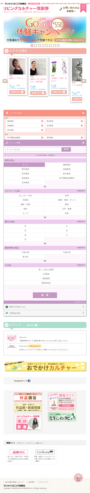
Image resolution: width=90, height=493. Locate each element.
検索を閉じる (78, 302)
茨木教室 (50, 125)
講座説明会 (46, 283)
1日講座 (46, 274)
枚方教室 (10, 130)
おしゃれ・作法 (25, 195)
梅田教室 (10, 121)
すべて (25, 165)
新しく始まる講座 (46, 269)
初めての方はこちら (18, 307)
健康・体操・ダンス (66, 200)
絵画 (67, 195)
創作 (25, 209)
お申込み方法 (15, 313)
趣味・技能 (25, 204)
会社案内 (31, 483)
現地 (67, 213)
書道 (67, 204)
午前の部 (25, 252)
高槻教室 (10, 125)
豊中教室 (50, 121)
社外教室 (25, 182)
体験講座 (46, 278)
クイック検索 (15, 143)
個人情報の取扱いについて (14, 483)
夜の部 (25, 257)
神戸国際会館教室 (13, 137)
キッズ (25, 213)
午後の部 (67, 252)
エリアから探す (16, 113)
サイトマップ (43, 483)
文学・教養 (66, 209)
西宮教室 (50, 137)
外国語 (25, 200)
